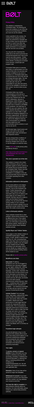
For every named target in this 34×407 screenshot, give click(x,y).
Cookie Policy (11, 402)
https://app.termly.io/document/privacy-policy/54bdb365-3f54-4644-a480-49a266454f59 (16, 153)
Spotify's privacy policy (20, 255)
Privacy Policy (4, 402)
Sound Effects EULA (20, 402)
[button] (3, 3)
